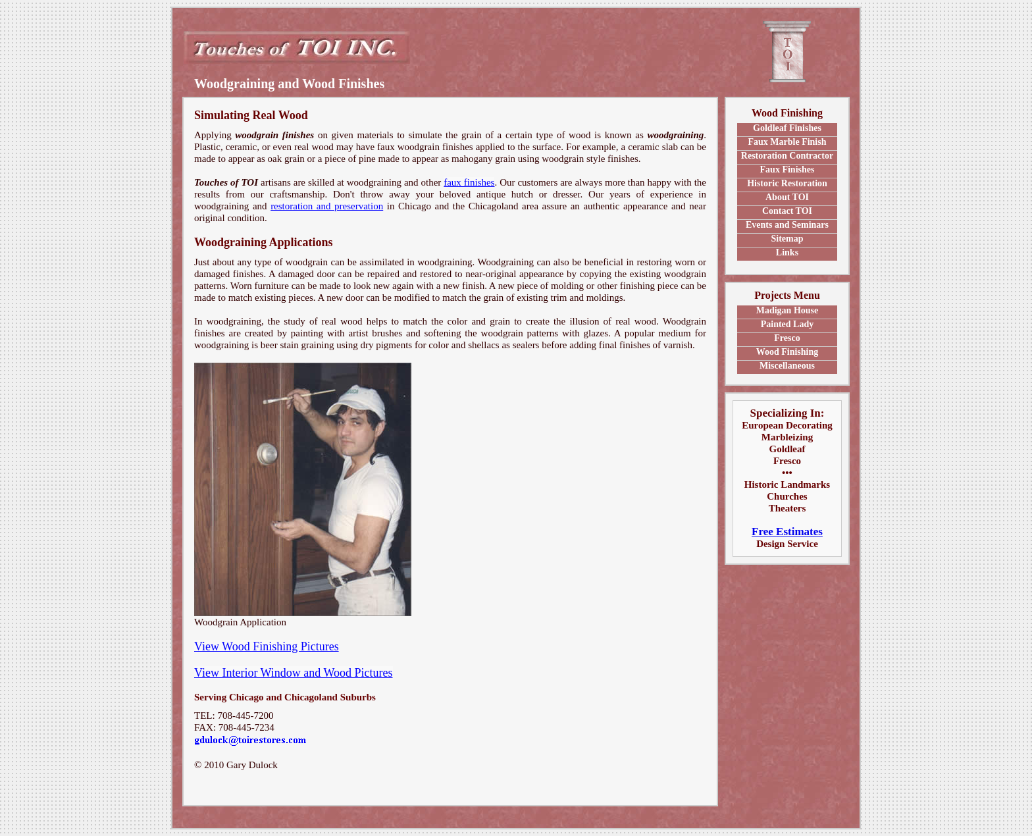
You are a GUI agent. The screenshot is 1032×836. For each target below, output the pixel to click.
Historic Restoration (787, 183)
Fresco (787, 338)
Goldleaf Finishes (787, 128)
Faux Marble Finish (787, 142)
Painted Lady (787, 324)
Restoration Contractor (787, 156)
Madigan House (787, 310)
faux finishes (469, 182)
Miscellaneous (787, 366)
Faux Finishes (787, 169)
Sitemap (787, 239)
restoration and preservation (327, 206)
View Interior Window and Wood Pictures (293, 672)
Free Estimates (787, 531)
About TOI (787, 197)
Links (787, 252)
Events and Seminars (787, 225)
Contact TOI (787, 211)
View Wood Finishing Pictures (266, 646)
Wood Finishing (787, 352)
